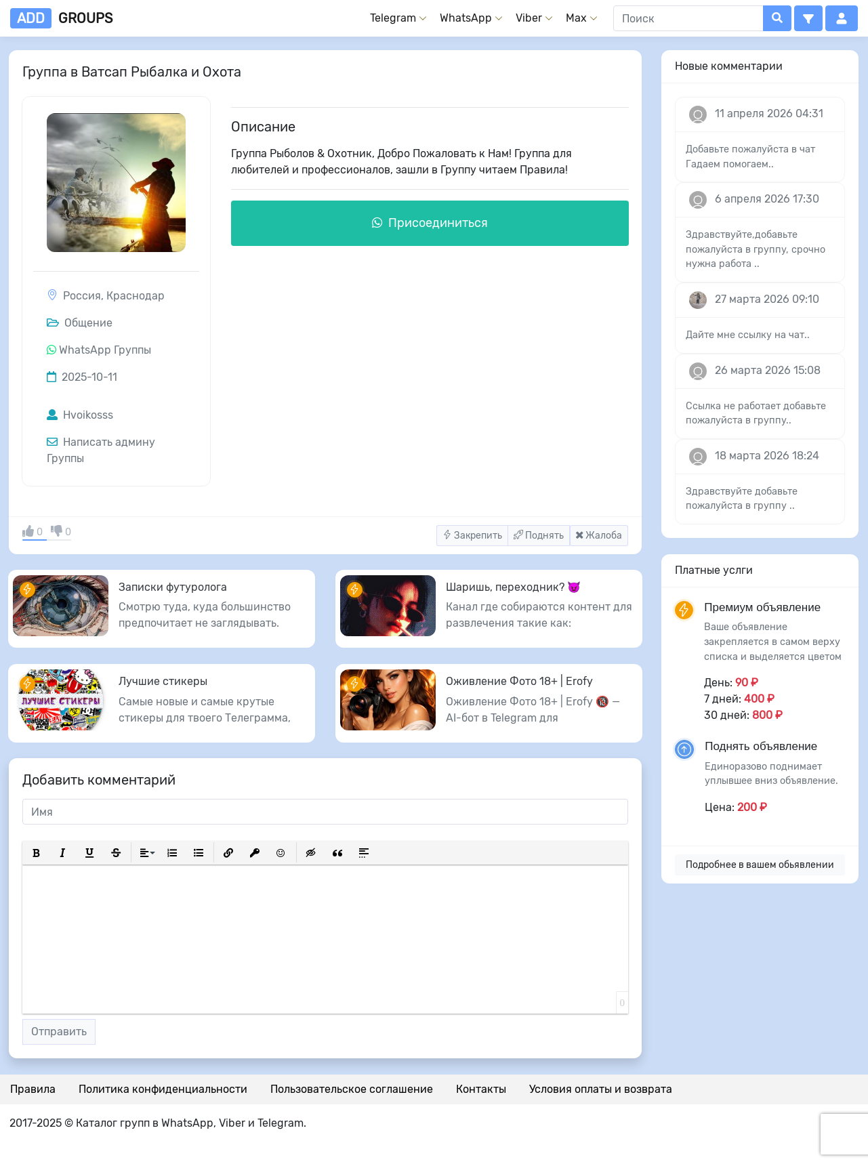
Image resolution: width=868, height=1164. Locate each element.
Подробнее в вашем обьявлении (760, 865)
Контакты (481, 1089)
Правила (33, 1089)
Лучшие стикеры (163, 681)
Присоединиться (430, 222)
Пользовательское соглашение (351, 1089)
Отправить (59, 1031)
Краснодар (135, 295)
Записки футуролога (173, 587)
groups (61, 18)
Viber (529, 18)
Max (576, 18)
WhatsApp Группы (105, 350)
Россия (82, 295)
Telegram (393, 18)
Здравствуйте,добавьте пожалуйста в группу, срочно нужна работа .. (755, 249)
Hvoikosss (80, 415)
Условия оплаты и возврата (600, 1089)
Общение (79, 322)
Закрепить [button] (472, 535)
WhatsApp (466, 18)
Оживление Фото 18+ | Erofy (519, 681)
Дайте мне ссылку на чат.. (748, 335)
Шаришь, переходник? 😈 (513, 587)
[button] (808, 18)
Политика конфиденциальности (163, 1089)
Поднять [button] (539, 535)
